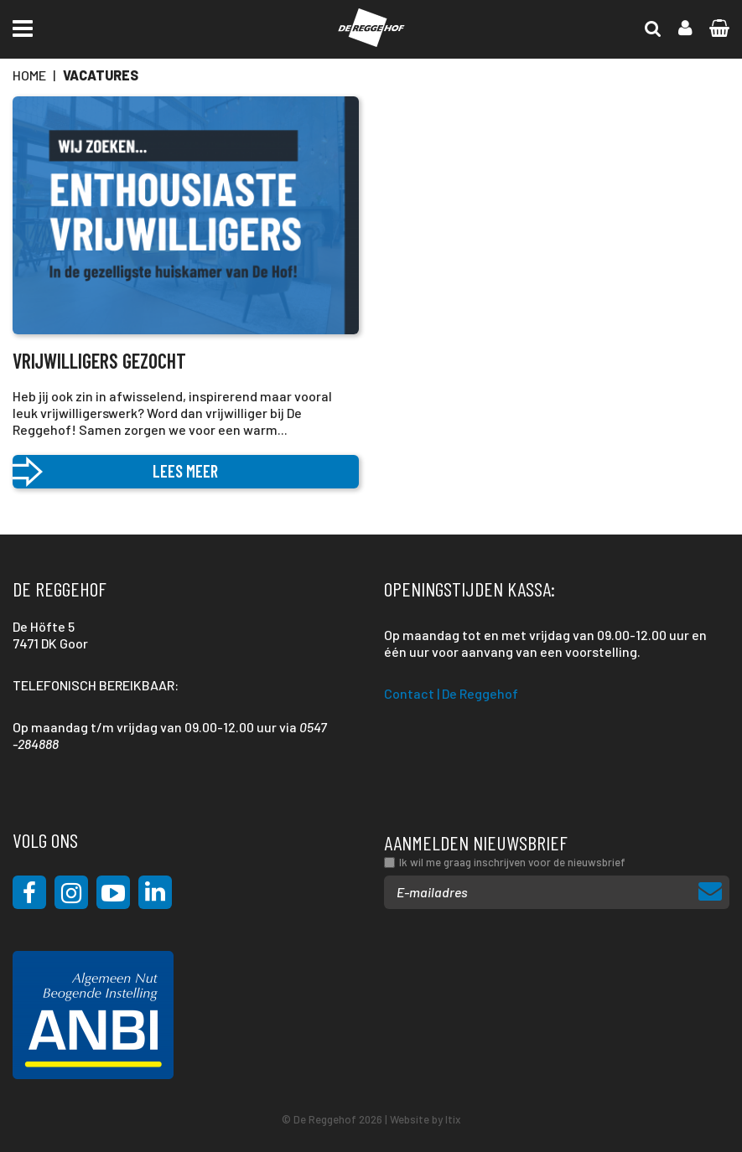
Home (29, 75)
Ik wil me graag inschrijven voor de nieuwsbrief (512, 862)
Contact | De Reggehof (451, 693)
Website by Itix (425, 1119)
